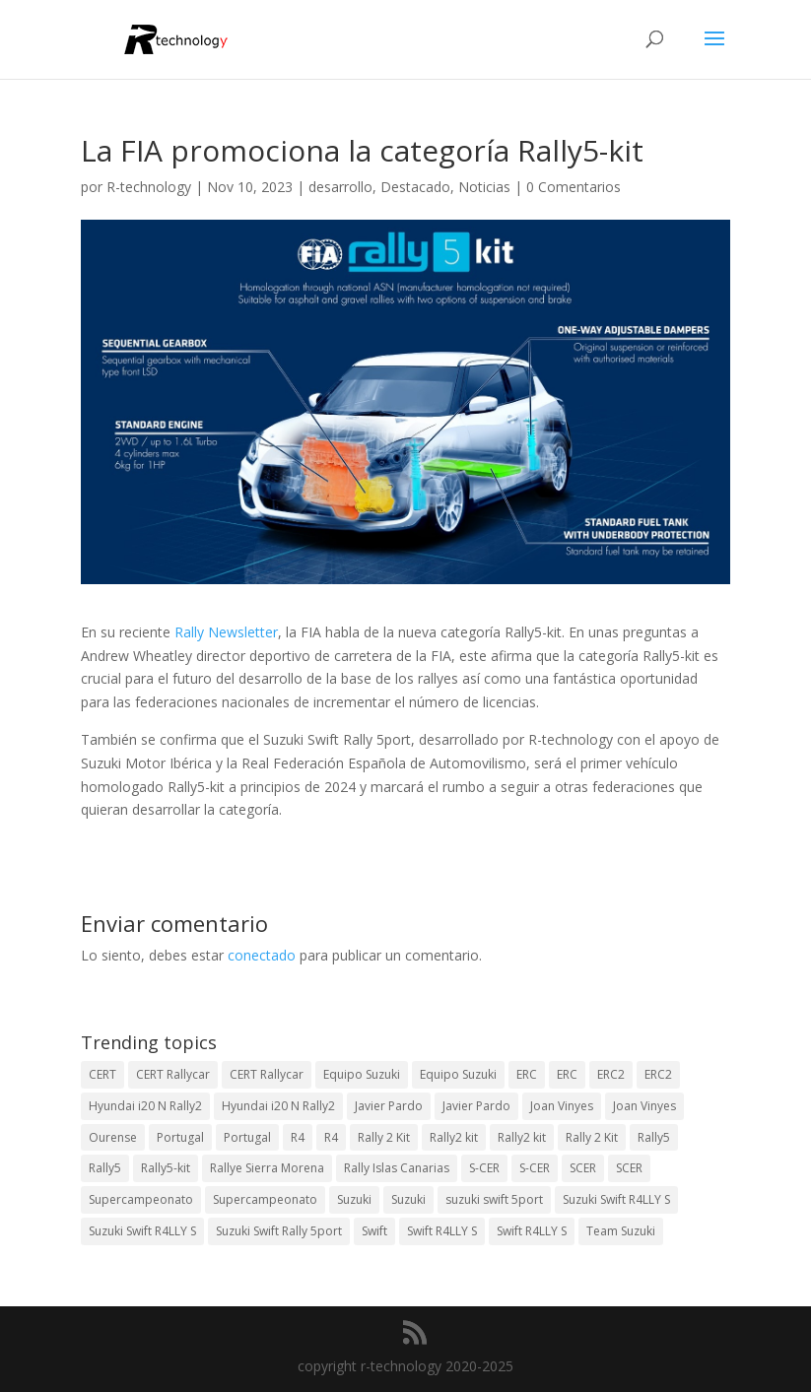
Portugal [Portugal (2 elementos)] (180, 1137)
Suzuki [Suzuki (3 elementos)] (354, 1199)
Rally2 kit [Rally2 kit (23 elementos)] (454, 1137)
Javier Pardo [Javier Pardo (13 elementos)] (389, 1105)
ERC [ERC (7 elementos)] (567, 1074)
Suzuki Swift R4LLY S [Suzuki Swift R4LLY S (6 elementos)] (616, 1199)
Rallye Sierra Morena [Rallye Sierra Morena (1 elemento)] (267, 1168)
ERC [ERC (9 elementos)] (526, 1074)
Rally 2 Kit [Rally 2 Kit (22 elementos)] (592, 1137)
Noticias (484, 186)
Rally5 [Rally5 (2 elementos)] (105, 1168)
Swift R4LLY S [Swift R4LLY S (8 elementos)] (532, 1231)
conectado (262, 955)
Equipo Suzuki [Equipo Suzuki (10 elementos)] (361, 1074)
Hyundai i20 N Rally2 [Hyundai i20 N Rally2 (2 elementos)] (278, 1105)
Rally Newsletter (226, 632)
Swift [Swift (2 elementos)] (374, 1231)
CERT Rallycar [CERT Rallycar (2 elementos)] (267, 1074)
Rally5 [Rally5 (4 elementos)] (654, 1137)
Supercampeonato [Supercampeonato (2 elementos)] (141, 1199)
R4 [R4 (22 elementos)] (331, 1137)
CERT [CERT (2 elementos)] (102, 1074)
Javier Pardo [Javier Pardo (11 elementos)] (476, 1105)
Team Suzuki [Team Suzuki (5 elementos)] (620, 1231)
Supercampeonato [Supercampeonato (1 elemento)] (265, 1199)
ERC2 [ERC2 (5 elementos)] (658, 1074)
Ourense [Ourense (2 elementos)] (113, 1137)
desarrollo (340, 186)
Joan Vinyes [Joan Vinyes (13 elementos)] (561, 1105)
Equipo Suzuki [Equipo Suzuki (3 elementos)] (458, 1074)
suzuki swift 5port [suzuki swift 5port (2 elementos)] (494, 1199)
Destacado (415, 186)
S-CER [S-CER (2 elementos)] (484, 1168)
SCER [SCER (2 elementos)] (583, 1168)
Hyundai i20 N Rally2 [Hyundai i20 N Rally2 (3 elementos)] (145, 1105)
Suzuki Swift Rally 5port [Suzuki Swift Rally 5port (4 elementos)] (279, 1231)
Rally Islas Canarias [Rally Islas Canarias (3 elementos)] (396, 1168)
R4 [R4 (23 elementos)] (297, 1137)
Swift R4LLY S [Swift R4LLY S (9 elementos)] (442, 1231)
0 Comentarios (573, 186)
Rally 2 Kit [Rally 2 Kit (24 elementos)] (384, 1137)
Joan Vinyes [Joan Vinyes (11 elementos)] (644, 1105)
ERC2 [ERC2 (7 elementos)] (611, 1074)
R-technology (148, 186)
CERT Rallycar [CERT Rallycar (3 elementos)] (173, 1074)
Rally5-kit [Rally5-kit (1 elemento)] (165, 1168)
